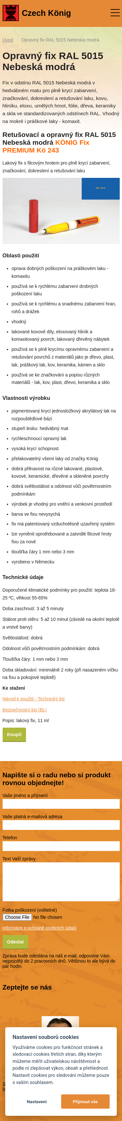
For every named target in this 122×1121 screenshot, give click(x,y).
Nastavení (37, 1101)
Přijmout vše (85, 1101)
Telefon (10, 837)
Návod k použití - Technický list (34, 698)
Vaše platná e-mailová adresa (32, 816)
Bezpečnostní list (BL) (25, 709)
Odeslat (15, 941)
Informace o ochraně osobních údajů (39, 927)
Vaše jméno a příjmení (25, 795)
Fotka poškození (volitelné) (30, 910)
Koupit (14, 734)
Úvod (8, 40)
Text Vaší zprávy (19, 858)
